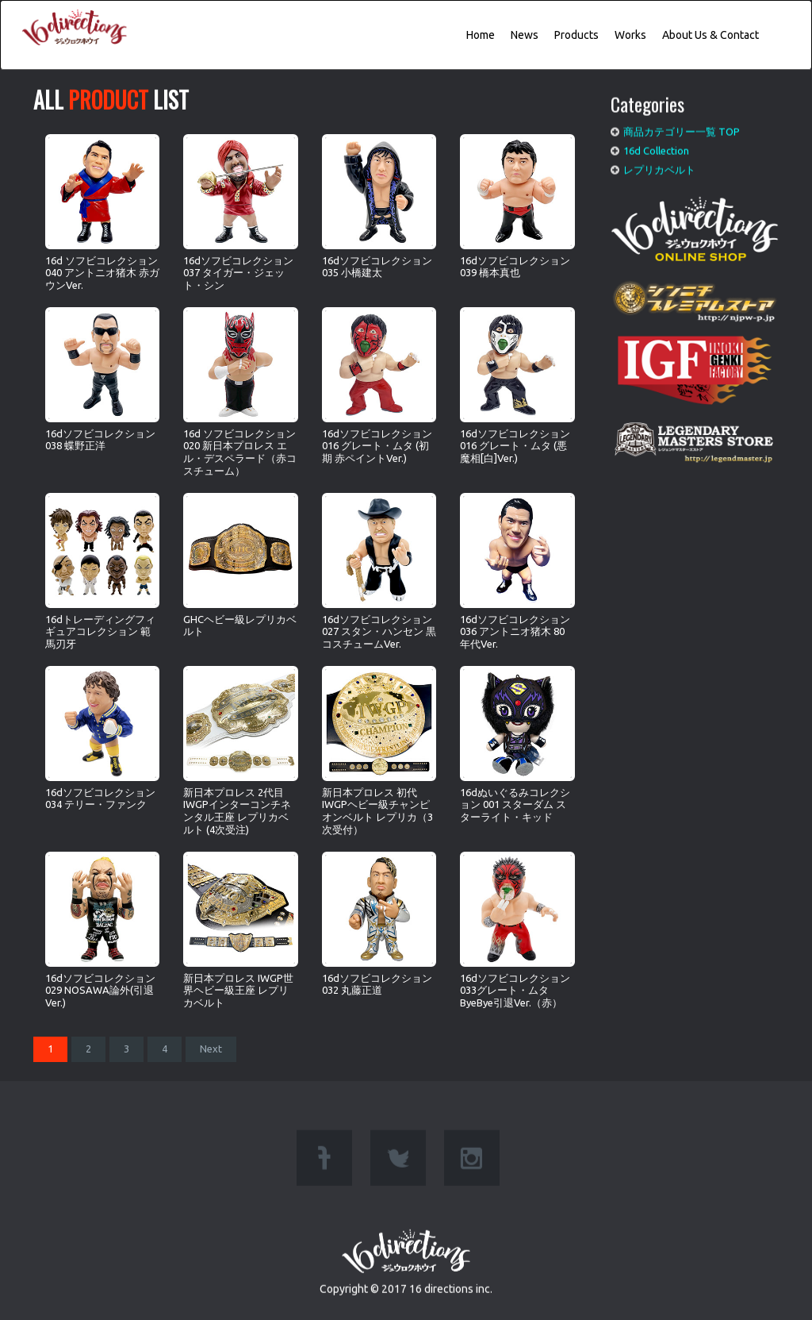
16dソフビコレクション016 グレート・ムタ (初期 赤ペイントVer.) (379, 385)
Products (576, 35)
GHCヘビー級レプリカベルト (240, 565)
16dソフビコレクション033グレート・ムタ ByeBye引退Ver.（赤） (517, 930)
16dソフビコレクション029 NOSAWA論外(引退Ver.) (102, 930)
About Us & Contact (710, 35)
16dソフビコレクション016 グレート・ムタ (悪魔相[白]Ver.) (517, 385)
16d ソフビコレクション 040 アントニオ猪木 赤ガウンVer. (102, 212)
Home (480, 35)
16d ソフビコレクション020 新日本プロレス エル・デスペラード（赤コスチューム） (240, 391)
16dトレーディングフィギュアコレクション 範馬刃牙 (102, 571)
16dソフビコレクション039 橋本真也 (517, 206)
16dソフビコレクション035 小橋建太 (379, 206)
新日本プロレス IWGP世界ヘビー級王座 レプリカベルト (240, 930)
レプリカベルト (659, 165)
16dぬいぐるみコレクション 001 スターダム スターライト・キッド (517, 744)
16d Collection (656, 147)
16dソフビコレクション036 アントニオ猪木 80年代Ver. (517, 571)
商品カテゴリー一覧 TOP (681, 128)
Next (211, 1048)
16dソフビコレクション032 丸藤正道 (379, 923)
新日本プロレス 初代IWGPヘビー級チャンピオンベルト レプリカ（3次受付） (379, 750)
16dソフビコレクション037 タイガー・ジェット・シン (240, 212)
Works (630, 35)
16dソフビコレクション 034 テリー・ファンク (102, 738)
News (524, 35)
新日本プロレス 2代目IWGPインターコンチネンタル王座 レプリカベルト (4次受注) (240, 750)
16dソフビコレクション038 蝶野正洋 (102, 379)
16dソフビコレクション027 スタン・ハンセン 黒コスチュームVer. (379, 571)
